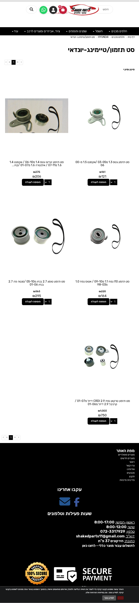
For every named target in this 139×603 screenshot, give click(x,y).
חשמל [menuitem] (98, 31)
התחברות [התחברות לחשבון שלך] (53, 10)
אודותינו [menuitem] (131, 469)
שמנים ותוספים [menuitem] (76, 31)
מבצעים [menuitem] (131, 472)
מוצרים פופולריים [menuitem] (126, 454)
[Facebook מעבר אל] (77, 504)
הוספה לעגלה (98, 182)
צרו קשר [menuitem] (130, 465)
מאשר (120, 598)
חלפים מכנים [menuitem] (118, 31)
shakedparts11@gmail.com (100, 536)
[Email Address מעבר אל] (64, 504)
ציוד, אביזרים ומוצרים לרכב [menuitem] (42, 31)
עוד (15, 31)
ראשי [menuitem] (132, 461)
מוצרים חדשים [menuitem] (128, 458)
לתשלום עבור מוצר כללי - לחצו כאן (108, 545)
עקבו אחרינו (69, 489)
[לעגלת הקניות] (63, 10)
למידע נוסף (109, 598)
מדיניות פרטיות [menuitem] (127, 480)
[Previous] (18, 62)
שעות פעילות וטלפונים (69, 513)
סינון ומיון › (129, 69)
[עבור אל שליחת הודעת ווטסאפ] (43, 10)
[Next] (9, 62)
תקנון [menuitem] (132, 476)
